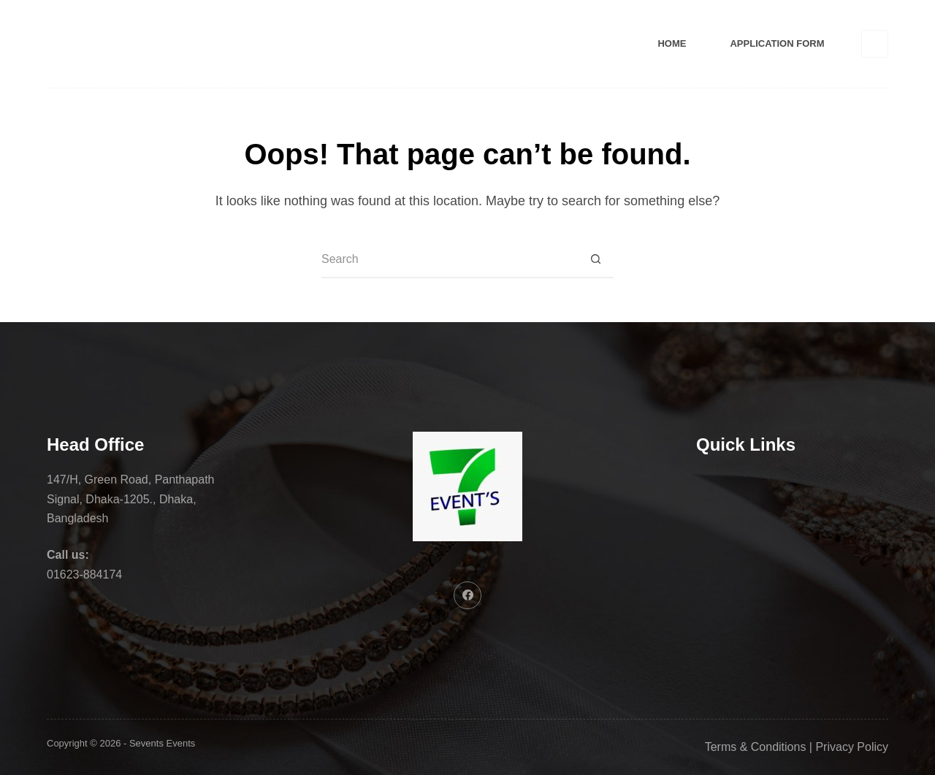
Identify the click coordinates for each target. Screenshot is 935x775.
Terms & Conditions (755, 747)
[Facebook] (875, 44)
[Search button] (595, 260)
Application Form (777, 43)
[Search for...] (449, 260)
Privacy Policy (851, 747)
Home (671, 43)
